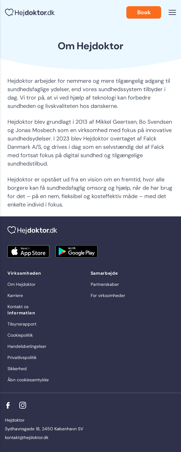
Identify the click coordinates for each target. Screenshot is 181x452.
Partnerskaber (105, 284)
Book (144, 12)
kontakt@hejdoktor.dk (26, 437)
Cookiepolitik (20, 335)
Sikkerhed (17, 368)
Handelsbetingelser (26, 346)
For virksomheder (108, 295)
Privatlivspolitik (22, 357)
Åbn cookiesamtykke (28, 380)
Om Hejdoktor (21, 284)
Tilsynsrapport (21, 324)
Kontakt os (18, 306)
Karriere (15, 295)
